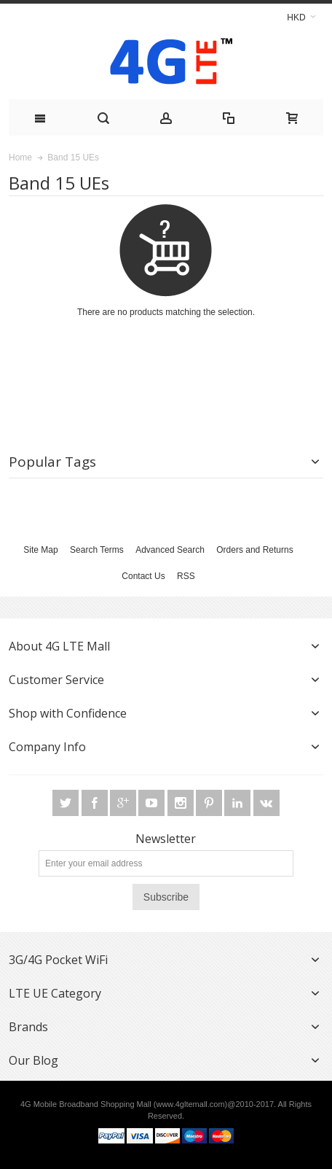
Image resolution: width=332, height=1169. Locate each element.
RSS (186, 576)
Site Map (40, 550)
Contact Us (143, 576)
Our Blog (33, 1060)
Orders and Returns (254, 550)
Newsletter (165, 838)
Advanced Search (170, 550)
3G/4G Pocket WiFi (58, 960)
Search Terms (97, 550)
